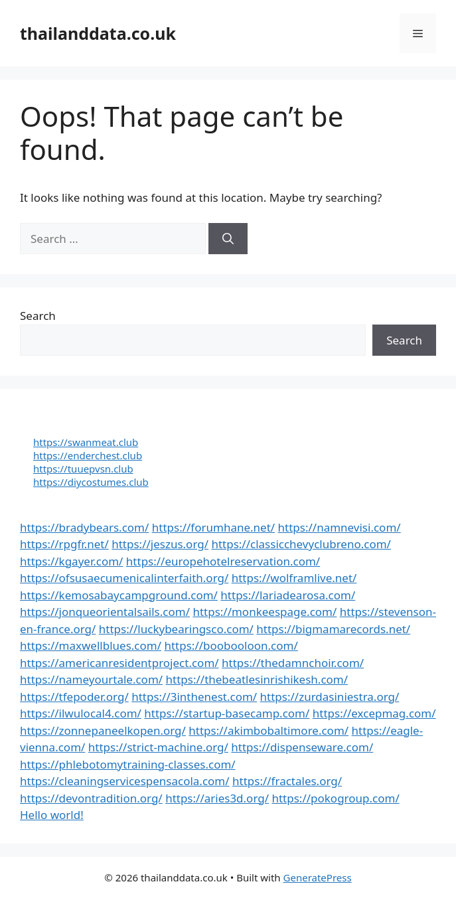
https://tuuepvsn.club (83, 468)
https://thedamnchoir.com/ (293, 662)
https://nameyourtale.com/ (91, 679)
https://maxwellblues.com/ (90, 645)
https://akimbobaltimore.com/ (268, 730)
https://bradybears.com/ (84, 527)
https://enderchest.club (87, 455)
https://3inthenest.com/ (194, 696)
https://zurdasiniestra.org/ (330, 696)
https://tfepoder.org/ (74, 696)
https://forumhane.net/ (213, 527)
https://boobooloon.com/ (230, 645)
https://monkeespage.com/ (264, 611)
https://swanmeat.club (85, 442)
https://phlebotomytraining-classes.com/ (128, 764)
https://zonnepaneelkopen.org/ (103, 730)
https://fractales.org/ (287, 780)
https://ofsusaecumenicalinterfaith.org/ (124, 577)
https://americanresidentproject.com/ (119, 662)
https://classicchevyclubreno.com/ (301, 544)
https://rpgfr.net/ (64, 544)
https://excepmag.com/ (374, 713)
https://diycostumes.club (91, 481)
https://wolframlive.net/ (294, 577)
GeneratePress (317, 877)
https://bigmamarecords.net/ (333, 628)
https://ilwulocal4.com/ (80, 713)
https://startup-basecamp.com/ (226, 713)
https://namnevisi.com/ (339, 527)
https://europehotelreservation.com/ (223, 561)
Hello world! (52, 814)
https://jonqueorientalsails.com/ (105, 611)
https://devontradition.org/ (91, 798)
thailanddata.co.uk (98, 33)
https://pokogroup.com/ (335, 798)
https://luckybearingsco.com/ (176, 628)
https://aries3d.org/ (217, 798)
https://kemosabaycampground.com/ (119, 595)
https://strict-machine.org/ (158, 747)
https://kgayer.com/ (71, 561)
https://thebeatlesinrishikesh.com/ (257, 679)
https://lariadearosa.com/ (287, 595)
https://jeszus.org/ (160, 544)
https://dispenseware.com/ (302, 747)
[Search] (228, 239)
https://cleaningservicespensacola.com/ (125, 780)
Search (38, 315)
